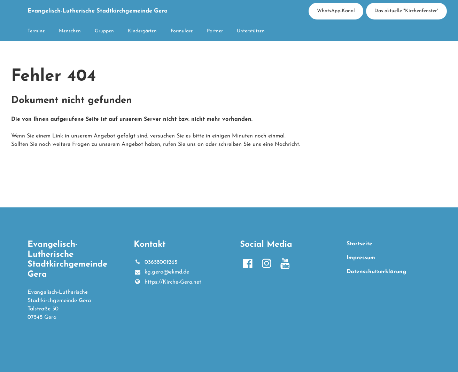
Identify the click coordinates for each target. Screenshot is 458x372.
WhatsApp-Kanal (336, 11)
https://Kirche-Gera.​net (167, 282)
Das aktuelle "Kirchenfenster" (406, 11)
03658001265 (155, 262)
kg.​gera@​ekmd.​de (161, 272)
